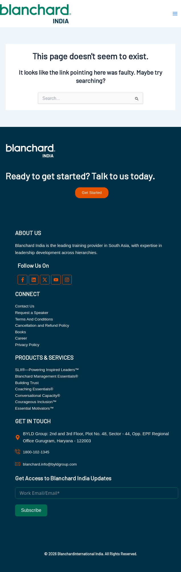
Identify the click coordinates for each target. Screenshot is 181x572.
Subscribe (31, 510)
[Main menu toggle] (175, 14)
